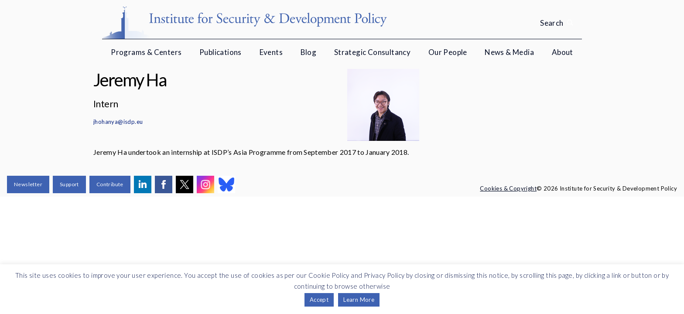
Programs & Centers (146, 52)
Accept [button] (319, 299)
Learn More (358, 299)
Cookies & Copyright (508, 188)
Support (69, 184)
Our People (447, 52)
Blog (309, 52)
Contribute (109, 184)
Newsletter (28, 184)
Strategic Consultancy (372, 52)
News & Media (509, 52)
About (562, 52)
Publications (220, 52)
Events (271, 52)
